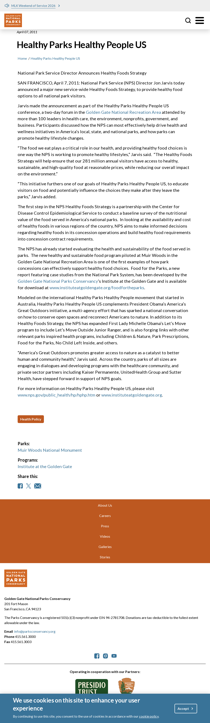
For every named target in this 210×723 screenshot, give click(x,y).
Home (22, 58)
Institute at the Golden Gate (45, 466)
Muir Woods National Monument (50, 450)
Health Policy (30, 419)
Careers (105, 516)
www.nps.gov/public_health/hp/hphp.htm (56, 394)
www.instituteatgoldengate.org (131, 394)
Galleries (105, 547)
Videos (105, 536)
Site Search (188, 20)
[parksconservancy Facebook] (96, 655)
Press (105, 526)
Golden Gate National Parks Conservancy (58, 281)
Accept (183, 709)
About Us (105, 505)
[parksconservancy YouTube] (114, 655)
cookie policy (149, 717)
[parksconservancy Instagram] (105, 655)
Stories (105, 557)
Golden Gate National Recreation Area (123, 112)
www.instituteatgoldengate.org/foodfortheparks (96, 287)
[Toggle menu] (200, 20)
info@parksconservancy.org (35, 631)
